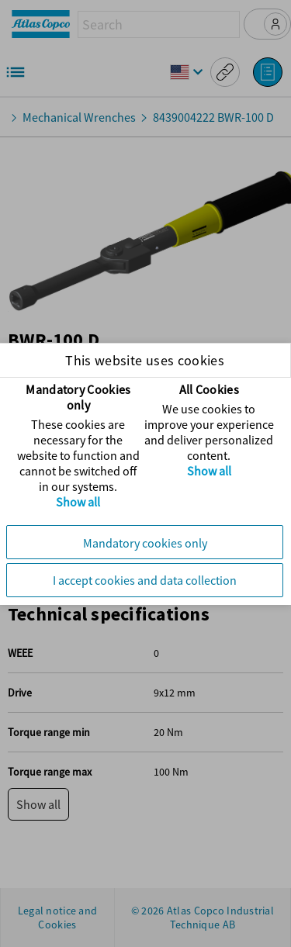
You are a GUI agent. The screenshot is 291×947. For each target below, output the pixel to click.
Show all (79, 502)
